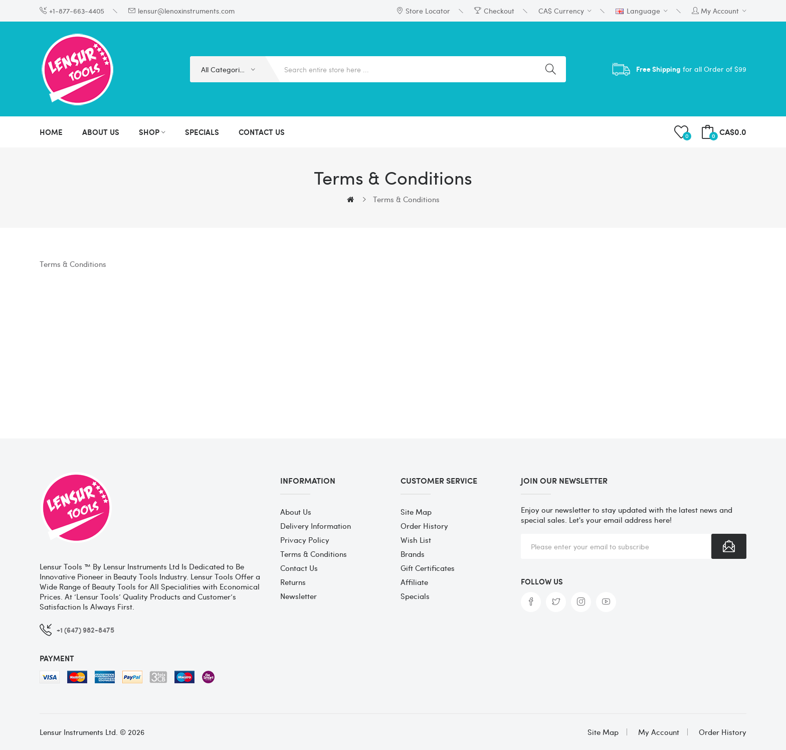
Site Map (416, 511)
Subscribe (728, 546)
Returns (293, 581)
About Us (295, 511)
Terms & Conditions (406, 199)
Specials (415, 596)
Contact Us (299, 567)
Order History (424, 525)
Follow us (542, 581)
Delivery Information (315, 525)
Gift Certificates (428, 567)
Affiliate (414, 581)
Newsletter (298, 596)
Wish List (416, 539)
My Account (658, 731)
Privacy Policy (304, 539)
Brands (413, 553)
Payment (57, 658)
